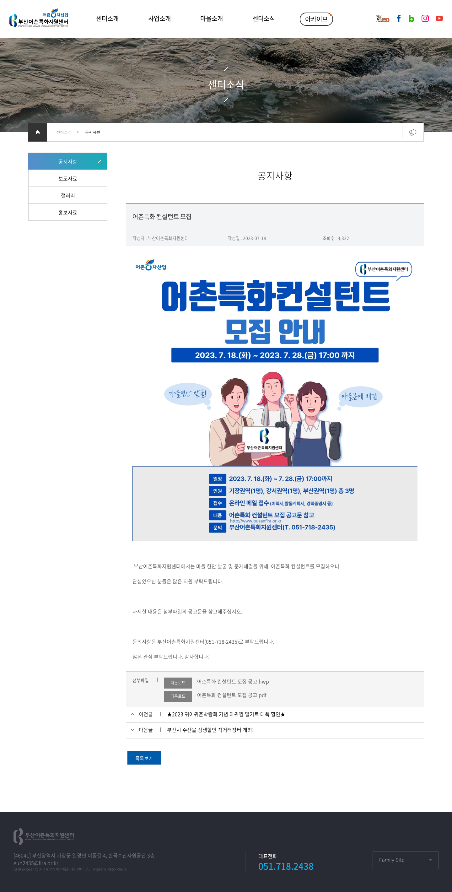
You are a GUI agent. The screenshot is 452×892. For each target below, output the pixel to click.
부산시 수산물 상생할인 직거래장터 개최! (210, 729)
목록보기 (144, 758)
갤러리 (68, 195)
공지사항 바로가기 (412, 135)
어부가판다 (383, 18)
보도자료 (67, 178)
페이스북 (398, 18)
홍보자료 (67, 212)
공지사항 (67, 161)
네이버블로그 (411, 18)
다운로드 (178, 682)
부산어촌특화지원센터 (38, 19)
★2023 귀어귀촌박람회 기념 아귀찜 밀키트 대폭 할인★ (226, 714)
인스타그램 (425, 18)
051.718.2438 (286, 866)
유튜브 (439, 18)
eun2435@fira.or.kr (35, 863)
